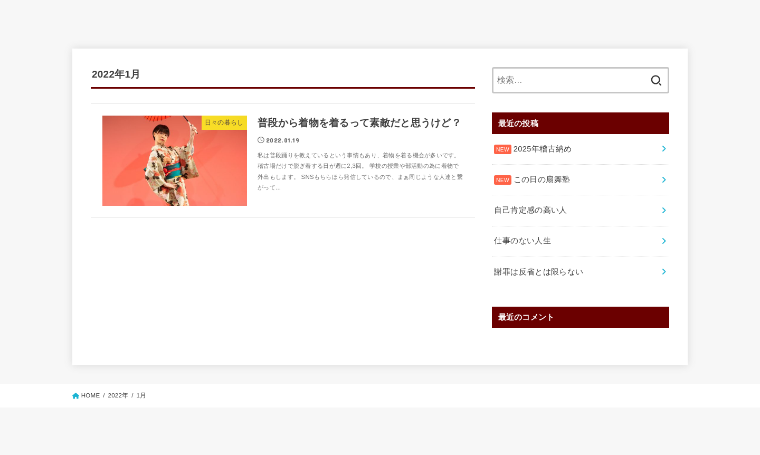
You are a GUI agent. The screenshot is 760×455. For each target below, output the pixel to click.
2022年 (118, 393)
